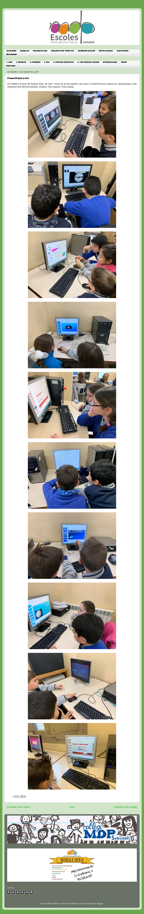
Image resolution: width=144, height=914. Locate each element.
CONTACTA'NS (122, 51)
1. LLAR (9, 62)
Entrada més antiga (125, 806)
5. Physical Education (63, 62)
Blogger (100, 903)
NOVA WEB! (11, 51)
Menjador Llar (40, 51)
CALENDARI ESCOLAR (86, 51)
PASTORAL (10, 66)
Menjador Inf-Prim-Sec (62, 51)
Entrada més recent (18, 806)
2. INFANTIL (21, 62)
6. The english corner (88, 62)
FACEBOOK (24, 51)
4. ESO (47, 62)
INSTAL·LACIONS (106, 51)
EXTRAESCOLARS (110, 62)
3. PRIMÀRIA (35, 62)
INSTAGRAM (11, 55)
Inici (72, 806)
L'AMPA (124, 62)
